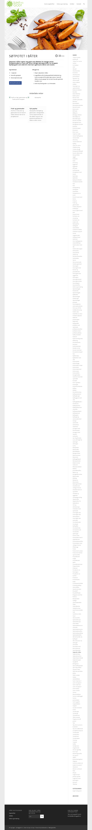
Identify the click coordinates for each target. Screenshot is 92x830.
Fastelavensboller (77, 182)
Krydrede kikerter (77, 386)
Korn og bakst (76, 382)
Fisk (74, 185)
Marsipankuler (77, 461)
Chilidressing (76, 147)
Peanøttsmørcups (77, 564)
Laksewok (75, 422)
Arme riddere (76, 82)
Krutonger (75, 384)
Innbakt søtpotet (77, 315)
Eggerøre (75, 164)
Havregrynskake (77, 281)
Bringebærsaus (77, 122)
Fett (74, 183)
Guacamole (76, 252)
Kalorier (75, 336)
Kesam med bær (77, 350)
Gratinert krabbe (77, 229)
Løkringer (75, 442)
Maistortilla (76, 449)
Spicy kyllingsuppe (78, 665)
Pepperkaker (76, 566)
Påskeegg (75, 547)
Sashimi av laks (77, 614)
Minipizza (75, 480)
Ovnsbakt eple (77, 522)
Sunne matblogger (78, 696)
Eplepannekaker (77, 180)
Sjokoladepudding (78, 633)
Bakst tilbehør (76, 94)
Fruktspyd (75, 208)
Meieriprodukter (77, 467)
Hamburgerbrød (77, 264)
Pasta (74, 549)
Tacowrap (75, 713)
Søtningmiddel (76, 650)
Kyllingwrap (76, 417)
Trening (75, 740)
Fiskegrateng (76, 187)
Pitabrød (75, 568)
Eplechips (75, 176)
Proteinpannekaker (78, 583)
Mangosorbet (76, 453)
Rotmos (75, 597)
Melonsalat (76, 476)
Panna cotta (76, 535)
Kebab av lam (76, 348)
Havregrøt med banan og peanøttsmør (77, 269)
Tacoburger (76, 711)
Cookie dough (76, 149)
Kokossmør (76, 371)
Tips (74, 723)
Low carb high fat (77, 440)
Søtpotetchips (76, 654)
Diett (74, 161)
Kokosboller (76, 361)
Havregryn (75, 277)
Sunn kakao (76, 688)
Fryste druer (76, 214)
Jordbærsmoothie (77, 329)
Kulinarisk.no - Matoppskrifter (49, 827)
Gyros (74, 260)
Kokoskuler (76, 367)
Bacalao (75, 92)
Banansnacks (76, 107)
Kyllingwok (75, 415)
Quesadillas (76, 587)
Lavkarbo (75, 436)
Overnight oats (77, 512)
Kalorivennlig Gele (78, 338)
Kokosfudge (76, 363)
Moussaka (75, 482)
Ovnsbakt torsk (77, 530)
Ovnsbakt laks (76, 528)
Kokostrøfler (76, 373)
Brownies (75, 130)
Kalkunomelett (77, 335)
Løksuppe (75, 444)
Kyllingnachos (76, 405)
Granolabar (76, 227)
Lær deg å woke (77, 438)
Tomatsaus (76, 736)
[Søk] (84, 4)
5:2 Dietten (75, 65)
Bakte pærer (76, 96)
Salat (74, 604)
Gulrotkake (76, 258)
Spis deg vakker (77, 667)
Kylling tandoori (77, 394)
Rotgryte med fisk (77, 595)
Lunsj (74, 445)
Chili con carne (77, 145)
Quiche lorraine (77, 589)
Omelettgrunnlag (77, 497)
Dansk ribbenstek (77, 153)
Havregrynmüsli (77, 279)
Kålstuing (75, 340)
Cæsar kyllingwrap (78, 136)
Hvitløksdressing (77, 310)
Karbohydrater (77, 346)
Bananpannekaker (78, 105)
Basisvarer (76, 109)
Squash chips (76, 669)
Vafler (74, 744)
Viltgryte (75, 761)
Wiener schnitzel (77, 769)
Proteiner (75, 577)
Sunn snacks (76, 690)
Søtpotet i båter (77, 652)
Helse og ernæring (78, 287)
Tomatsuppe (76, 738)
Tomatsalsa (76, 734)
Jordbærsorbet (77, 331)
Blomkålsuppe (76, 118)
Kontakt (75, 380)
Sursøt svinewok (77, 707)
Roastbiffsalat (76, 593)
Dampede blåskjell (78, 151)
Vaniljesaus (76, 746)
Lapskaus (75, 426)
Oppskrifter (76, 499)
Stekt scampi (76, 675)
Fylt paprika (76, 224)
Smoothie (75, 644)
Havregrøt (75, 266)
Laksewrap (76, 424)
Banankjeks (76, 103)
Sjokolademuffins (77, 631)
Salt (74, 612)
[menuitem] (49, 4)
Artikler (75, 84)
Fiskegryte (75, 189)
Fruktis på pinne (77, 206)
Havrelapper (76, 283)
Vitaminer (75, 767)
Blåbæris (75, 113)
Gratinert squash (77, 231)
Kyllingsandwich (77, 411)
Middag (75, 478)
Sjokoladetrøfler (77, 635)
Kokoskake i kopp (77, 365)
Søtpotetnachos (77, 656)
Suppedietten (76, 704)
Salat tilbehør (76, 606)
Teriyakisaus (76, 715)
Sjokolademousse (78, 629)
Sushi (74, 709)
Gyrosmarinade (77, 262)
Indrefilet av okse (77, 314)
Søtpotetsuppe (77, 660)
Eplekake (75, 178)
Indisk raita (76, 312)
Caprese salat (76, 134)
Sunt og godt (76, 702)
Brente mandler (77, 120)
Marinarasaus (76, 455)
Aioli (74, 67)
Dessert (75, 782)
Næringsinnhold (77, 484)
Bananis (75, 101)
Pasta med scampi (78, 551)
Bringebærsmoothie (78, 124)
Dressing (75, 162)
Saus (74, 616)
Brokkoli (75, 126)
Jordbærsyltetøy (77, 333)
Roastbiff (75, 591)
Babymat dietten (77, 90)
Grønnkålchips (77, 243)
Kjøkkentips (76, 356)
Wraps (74, 773)
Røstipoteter (76, 598)
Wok (74, 771)
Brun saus (75, 132)
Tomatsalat (76, 732)
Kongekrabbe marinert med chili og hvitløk (77, 377)
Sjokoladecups (77, 620)
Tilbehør (75, 784)
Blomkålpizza (76, 116)
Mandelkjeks (76, 451)
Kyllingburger (76, 396)
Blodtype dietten (77, 115)
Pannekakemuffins (78, 541)
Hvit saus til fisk (77, 308)
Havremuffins (76, 285)
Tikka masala (76, 717)
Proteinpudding (77, 585)
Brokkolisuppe (77, 128)
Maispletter (76, 447)
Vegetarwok (76, 748)
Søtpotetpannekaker (78, 658)
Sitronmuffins (76, 618)
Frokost (75, 201)
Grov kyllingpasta (77, 241)
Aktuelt (74, 69)
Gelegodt (75, 226)
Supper (75, 706)
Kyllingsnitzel (76, 413)
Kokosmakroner (77, 369)
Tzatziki (75, 742)
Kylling (74, 388)
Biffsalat (75, 111)
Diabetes (75, 159)
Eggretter (75, 166)
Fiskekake (75, 191)
